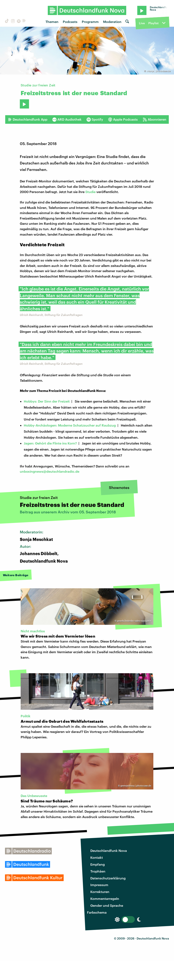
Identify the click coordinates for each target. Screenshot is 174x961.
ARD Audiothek (67, 119)
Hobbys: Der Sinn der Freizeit (47, 401)
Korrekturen (99, 892)
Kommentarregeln (104, 898)
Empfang (97, 864)
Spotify (95, 119)
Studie (90, 192)
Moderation (112, 22)
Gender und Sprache (106, 905)
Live (142, 23)
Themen (51, 22)
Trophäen (97, 871)
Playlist (153, 23)
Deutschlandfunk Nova (108, 850)
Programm (90, 22)
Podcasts (70, 22)
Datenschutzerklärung (108, 878)
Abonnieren (154, 119)
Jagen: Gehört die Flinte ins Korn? (50, 443)
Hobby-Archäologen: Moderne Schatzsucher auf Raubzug (70, 425)
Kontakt (96, 857)
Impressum (99, 885)
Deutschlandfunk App (27, 119)
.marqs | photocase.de (159, 70)
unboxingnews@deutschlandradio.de (49, 471)
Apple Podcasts (123, 119)
